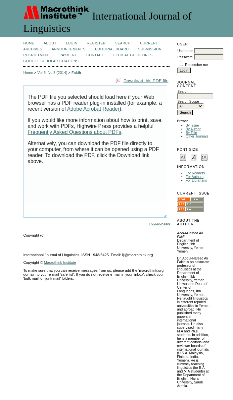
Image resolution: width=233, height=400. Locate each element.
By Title (191, 133)
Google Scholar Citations (50, 61)
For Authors (195, 177)
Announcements (69, 49)
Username (185, 51)
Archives (32, 49)
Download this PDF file (145, 80)
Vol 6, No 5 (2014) (52, 73)
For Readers (195, 173)
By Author (193, 129)
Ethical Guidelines (133, 55)
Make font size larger (204, 157)
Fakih (76, 73)
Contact (95, 55)
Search (122, 43)
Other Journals (197, 136)
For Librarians (196, 180)
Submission (150, 49)
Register (96, 43)
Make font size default (193, 157)
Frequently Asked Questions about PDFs (74, 132)
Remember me (196, 65)
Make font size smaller (183, 157)
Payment (68, 55)
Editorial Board (112, 49)
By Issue (192, 125)
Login (71, 43)
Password (185, 57)
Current (149, 43)
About (50, 43)
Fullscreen (159, 223)
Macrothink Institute (60, 262)
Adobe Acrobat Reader (93, 109)
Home (28, 43)
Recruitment (36, 55)
